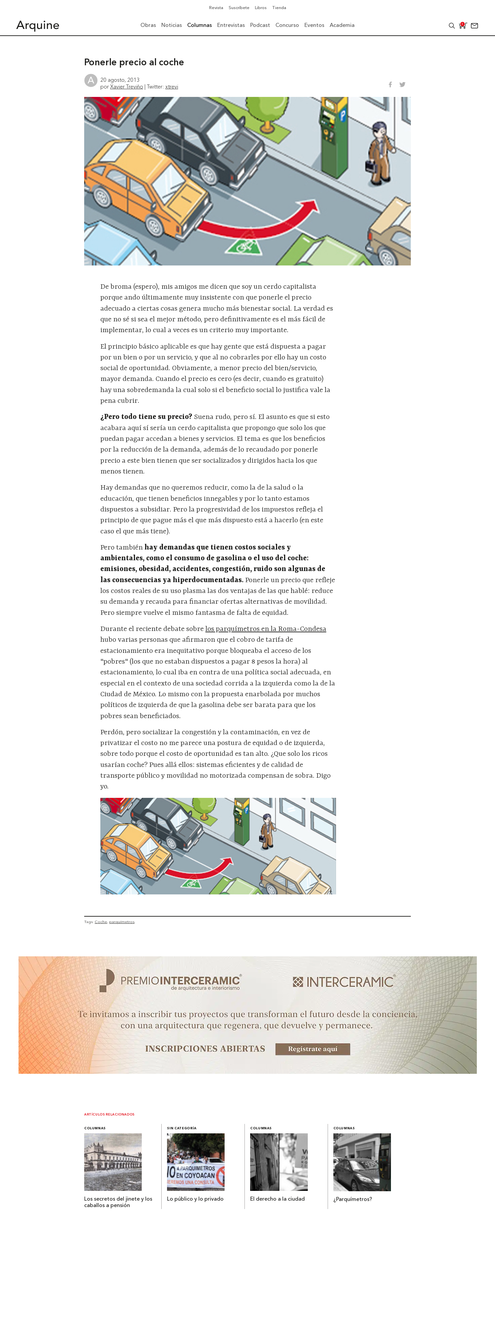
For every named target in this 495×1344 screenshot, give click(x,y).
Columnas (95, 1128)
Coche (101, 921)
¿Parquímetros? (352, 1199)
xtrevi (171, 86)
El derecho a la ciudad (277, 1199)
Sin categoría (181, 1128)
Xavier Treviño (126, 86)
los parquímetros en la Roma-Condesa (265, 629)
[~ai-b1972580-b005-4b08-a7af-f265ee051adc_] (248, 1071)
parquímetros (121, 921)
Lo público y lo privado (195, 1199)
